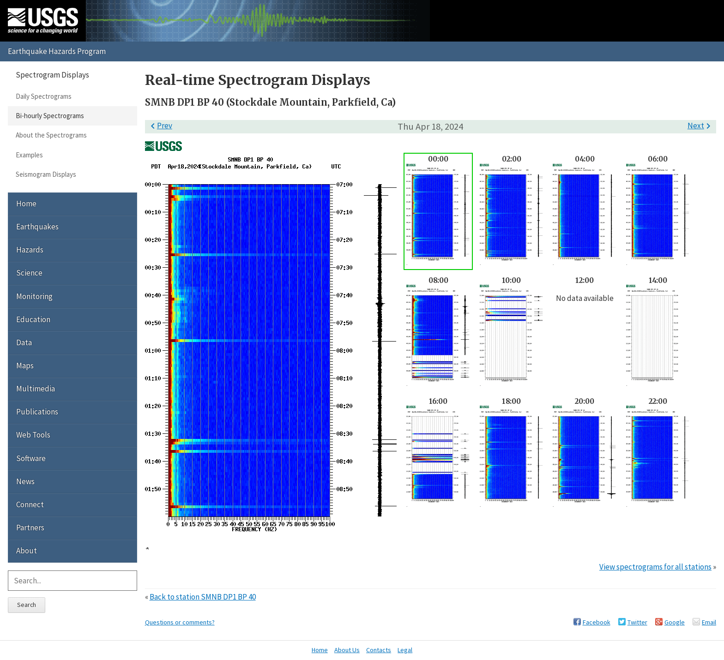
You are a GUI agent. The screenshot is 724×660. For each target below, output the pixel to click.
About (26, 551)
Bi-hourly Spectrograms (50, 115)
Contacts (378, 650)
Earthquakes (37, 227)
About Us (347, 650)
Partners (30, 527)
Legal (405, 650)
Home (26, 203)
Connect (30, 504)
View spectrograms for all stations (655, 567)
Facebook (596, 622)
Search (26, 604)
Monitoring (34, 296)
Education (33, 319)
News (25, 481)
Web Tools (33, 435)
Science (29, 273)
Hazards (29, 250)
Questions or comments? (180, 622)
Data (24, 342)
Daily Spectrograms (44, 96)
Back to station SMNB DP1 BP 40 (203, 597)
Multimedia (35, 389)
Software (31, 458)
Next (701, 125)
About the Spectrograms (51, 135)
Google (674, 622)
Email (709, 622)
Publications (37, 412)
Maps (25, 365)
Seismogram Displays (46, 174)
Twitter (637, 622)
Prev (159, 125)
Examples (29, 154)
